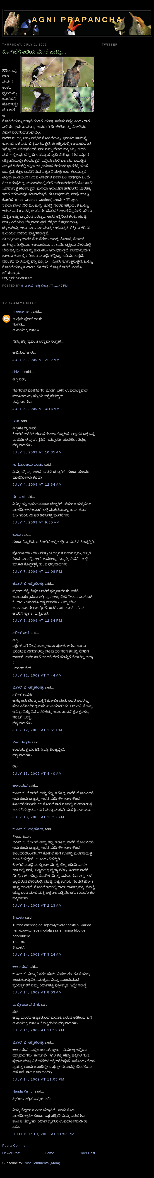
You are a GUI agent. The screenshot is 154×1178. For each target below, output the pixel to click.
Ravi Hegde (21, 742)
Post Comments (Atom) (42, 1163)
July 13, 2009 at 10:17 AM (38, 817)
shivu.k (17, 372)
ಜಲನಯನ (20, 785)
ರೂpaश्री (18, 497)
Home (49, 1153)
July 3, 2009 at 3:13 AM (36, 409)
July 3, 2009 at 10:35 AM (37, 452)
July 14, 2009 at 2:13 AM (37, 905)
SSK (15, 421)
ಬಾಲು (16, 534)
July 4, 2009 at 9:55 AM (36, 522)
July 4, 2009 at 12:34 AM (37, 484)
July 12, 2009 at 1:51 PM (37, 730)
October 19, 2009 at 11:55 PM (43, 1134)
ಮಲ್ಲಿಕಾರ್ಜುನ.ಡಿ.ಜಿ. (26, 1004)
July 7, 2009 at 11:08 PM (37, 571)
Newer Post (11, 1153)
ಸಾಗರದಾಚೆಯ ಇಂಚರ (27, 464)
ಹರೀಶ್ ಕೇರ (20, 633)
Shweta (18, 917)
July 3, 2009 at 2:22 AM (36, 360)
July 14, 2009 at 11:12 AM (38, 1030)
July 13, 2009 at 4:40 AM (37, 773)
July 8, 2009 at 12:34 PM (37, 620)
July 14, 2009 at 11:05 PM (38, 1079)
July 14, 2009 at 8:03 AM (37, 992)
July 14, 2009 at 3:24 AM (37, 954)
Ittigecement (21, 311)
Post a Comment (15, 1145)
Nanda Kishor (23, 1091)
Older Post (87, 1153)
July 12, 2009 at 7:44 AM (37, 675)
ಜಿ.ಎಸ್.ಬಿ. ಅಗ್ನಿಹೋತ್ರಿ (27, 583)
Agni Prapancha (77, 19)
